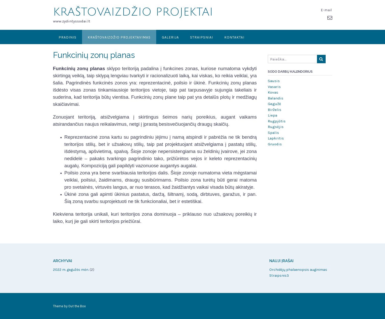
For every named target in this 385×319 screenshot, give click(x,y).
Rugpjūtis (277, 121)
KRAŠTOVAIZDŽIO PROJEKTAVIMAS (119, 37)
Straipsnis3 (279, 275)
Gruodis (275, 144)
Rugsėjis (276, 126)
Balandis (275, 98)
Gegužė (274, 103)
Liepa (272, 115)
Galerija (170, 37)
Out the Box (77, 306)
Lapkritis (276, 138)
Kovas (273, 92)
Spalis (273, 132)
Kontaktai (234, 37)
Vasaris (274, 86)
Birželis (274, 109)
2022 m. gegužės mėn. (71, 269)
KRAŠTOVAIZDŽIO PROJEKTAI (133, 12)
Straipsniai (201, 37)
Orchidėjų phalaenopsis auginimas (298, 269)
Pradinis (67, 37)
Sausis (274, 81)
